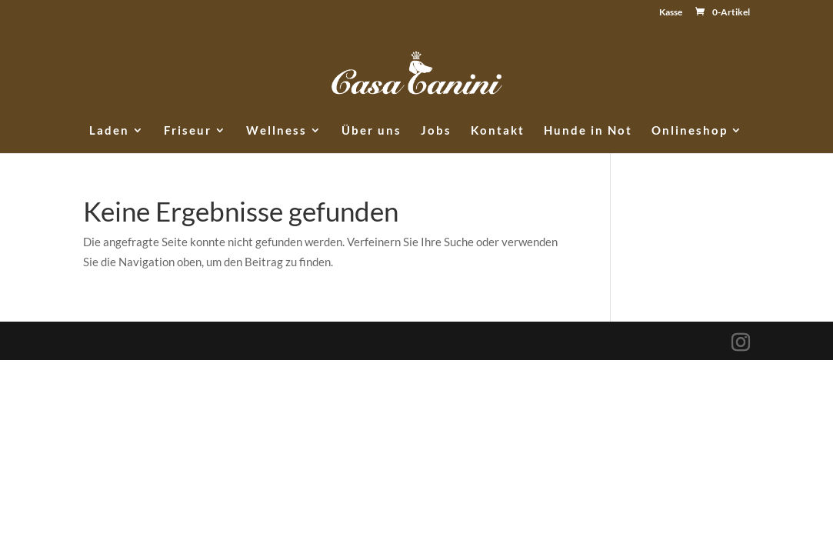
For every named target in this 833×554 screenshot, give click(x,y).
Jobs (436, 131)
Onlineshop (689, 131)
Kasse (670, 13)
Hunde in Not (588, 131)
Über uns (372, 131)
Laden (109, 131)
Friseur (188, 131)
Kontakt (498, 131)
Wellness (276, 131)
